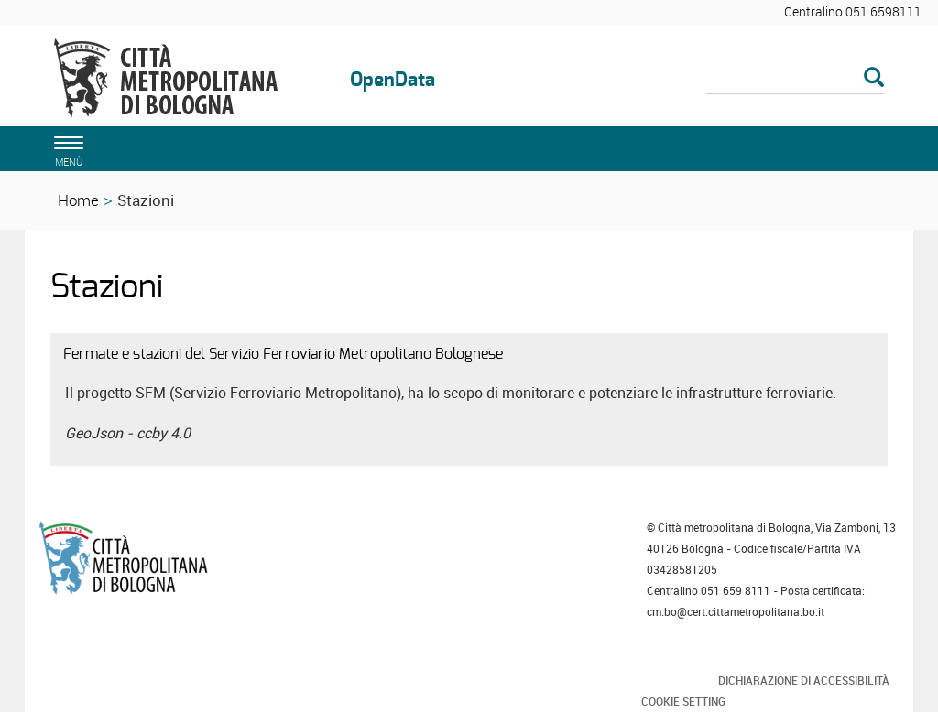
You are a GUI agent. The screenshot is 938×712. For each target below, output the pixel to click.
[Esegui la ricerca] (874, 78)
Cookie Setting (683, 701)
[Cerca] (795, 78)
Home (78, 199)
